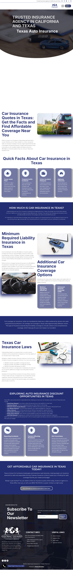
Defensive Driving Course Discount (16, 406)
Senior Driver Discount (13, 413)
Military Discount (11, 410)
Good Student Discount (13, 411)
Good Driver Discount (12, 403)
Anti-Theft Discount (12, 415)
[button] (63, 6)
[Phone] (4, 566)
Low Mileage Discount (13, 408)
